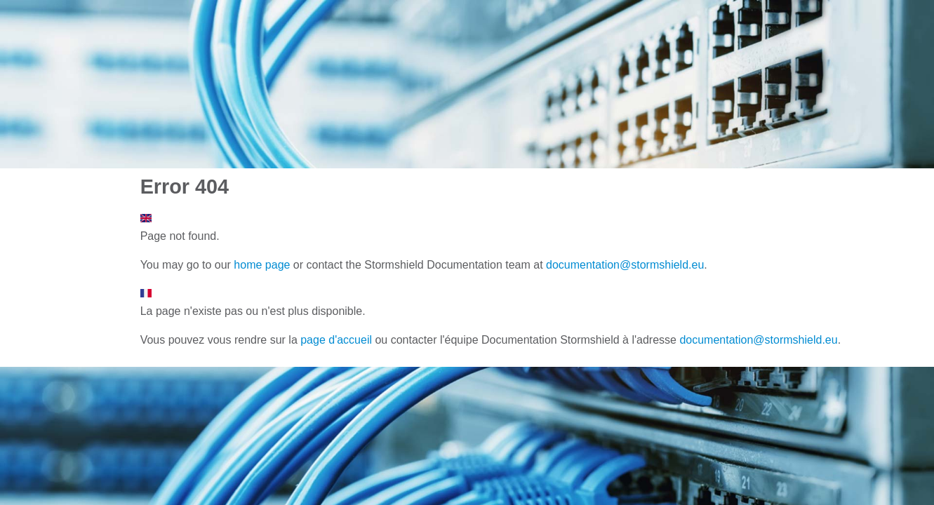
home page (262, 265)
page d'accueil (336, 340)
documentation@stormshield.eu (625, 265)
